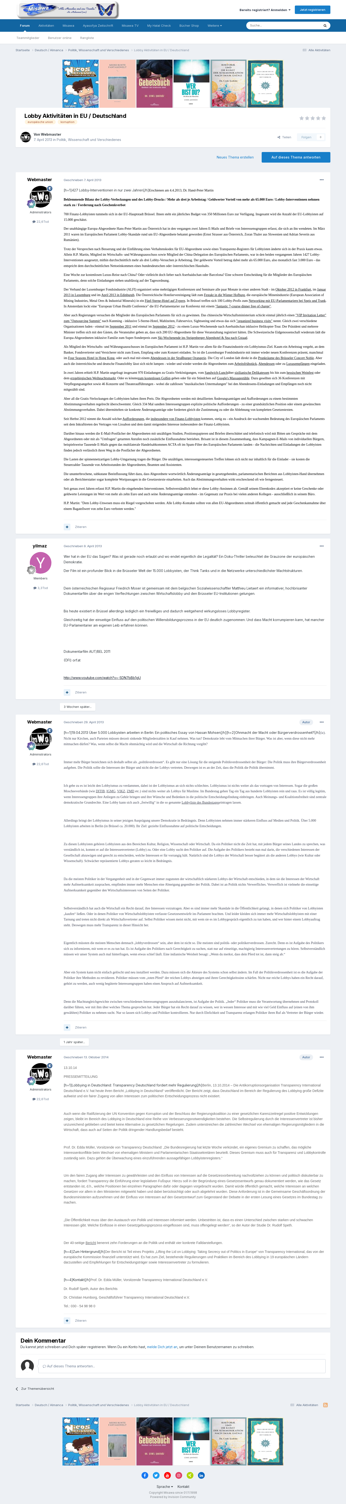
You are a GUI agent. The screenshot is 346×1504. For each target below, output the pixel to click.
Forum (25, 28)
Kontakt (183, 1487)
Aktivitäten (46, 25)
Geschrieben (82, 180)
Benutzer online (60, 38)
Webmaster (51, 134)
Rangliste (87, 38)
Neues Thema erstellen (235, 157)
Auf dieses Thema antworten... (69, 1366)
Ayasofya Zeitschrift (98, 25)
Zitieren (80, 527)
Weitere (215, 25)
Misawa (68, 25)
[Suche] (268, 25)
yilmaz (40, 545)
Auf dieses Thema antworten (296, 157)
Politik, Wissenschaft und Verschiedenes (89, 140)
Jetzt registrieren (312, 10)
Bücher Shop (189, 25)
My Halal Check (159, 25)
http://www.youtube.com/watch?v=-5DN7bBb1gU (102, 678)
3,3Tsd (40, 588)
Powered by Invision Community (173, 1497)
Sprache (165, 1487)
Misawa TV (130, 25)
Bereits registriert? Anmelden (265, 10)
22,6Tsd (40, 221)
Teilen (284, 137)
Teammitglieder (27, 38)
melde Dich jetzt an (162, 1347)
